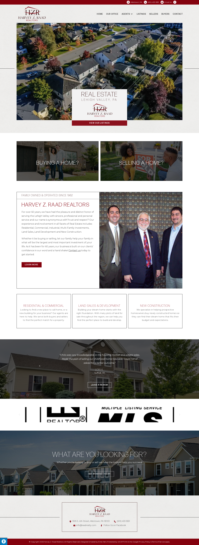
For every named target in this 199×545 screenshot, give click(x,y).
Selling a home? (141, 163)
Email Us (167, 2)
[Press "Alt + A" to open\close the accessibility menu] (3, 541)
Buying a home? (57, 163)
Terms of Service (158, 542)
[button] (32, 264)
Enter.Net (102, 542)
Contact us (75, 250)
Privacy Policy (144, 542)
